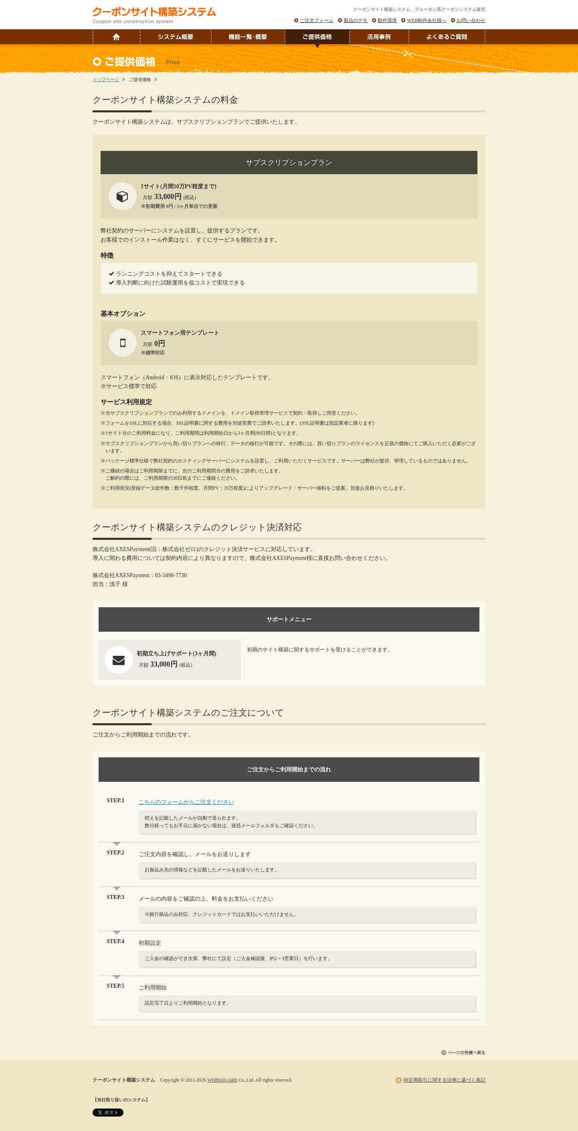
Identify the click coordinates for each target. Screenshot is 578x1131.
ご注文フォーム (316, 20)
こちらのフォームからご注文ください (186, 802)
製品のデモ (356, 20)
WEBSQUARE (222, 1080)
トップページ (106, 79)
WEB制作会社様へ (427, 20)
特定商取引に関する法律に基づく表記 (444, 1080)
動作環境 (387, 20)
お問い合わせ (471, 20)
